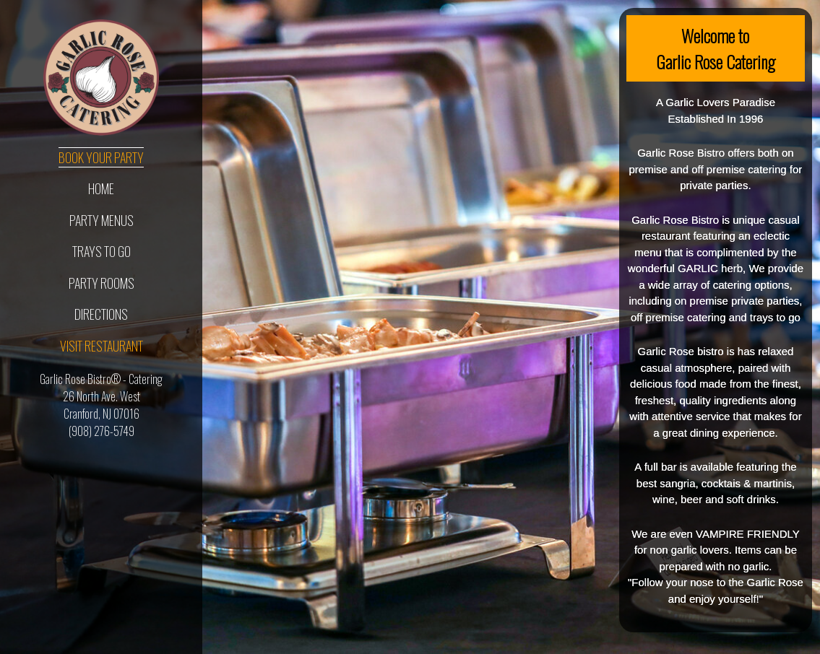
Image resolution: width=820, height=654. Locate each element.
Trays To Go (101, 251)
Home (101, 188)
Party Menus (101, 220)
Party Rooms (101, 283)
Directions (101, 314)
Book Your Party (101, 157)
